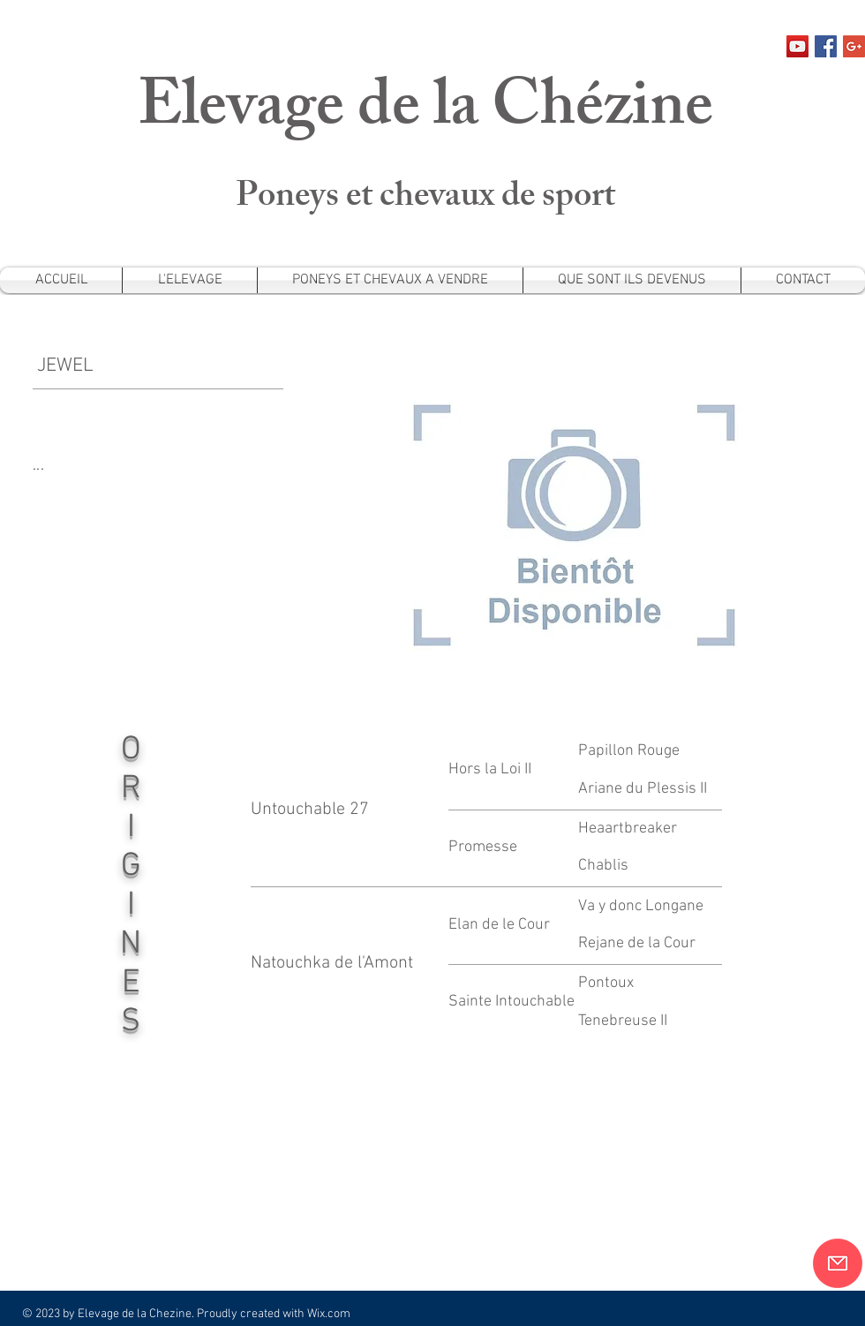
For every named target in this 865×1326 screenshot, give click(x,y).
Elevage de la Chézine (425, 113)
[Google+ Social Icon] (854, 46)
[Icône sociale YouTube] (797, 46)
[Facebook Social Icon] (826, 46)
